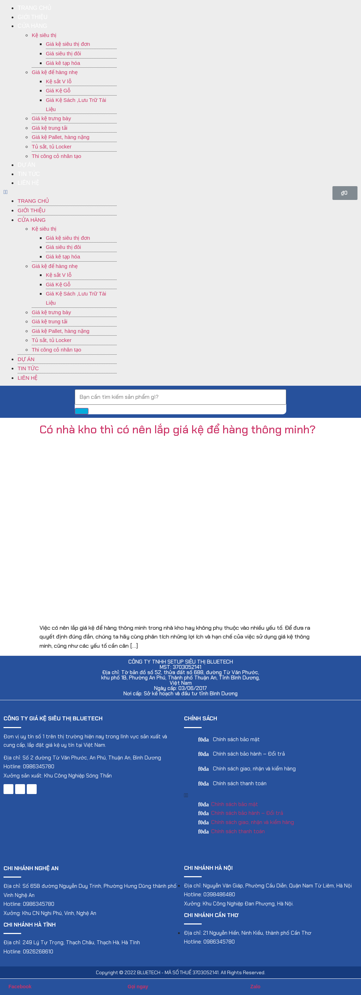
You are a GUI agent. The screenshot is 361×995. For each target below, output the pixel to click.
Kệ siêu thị (44, 35)
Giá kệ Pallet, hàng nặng (61, 137)
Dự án (26, 165)
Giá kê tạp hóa (63, 63)
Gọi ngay (138, 986)
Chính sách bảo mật (236, 739)
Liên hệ (28, 183)
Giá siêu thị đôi (63, 53)
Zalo (255, 986)
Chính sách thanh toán (240, 783)
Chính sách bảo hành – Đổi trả (249, 753)
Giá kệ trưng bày (51, 118)
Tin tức (29, 174)
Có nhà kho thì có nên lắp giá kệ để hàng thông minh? (177, 429)
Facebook (19, 986)
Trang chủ (34, 8)
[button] (60, 192)
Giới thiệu (33, 17)
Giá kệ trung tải (49, 128)
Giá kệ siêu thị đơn (68, 44)
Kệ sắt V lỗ (59, 81)
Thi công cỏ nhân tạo (56, 156)
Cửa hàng (32, 26)
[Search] (81, 411)
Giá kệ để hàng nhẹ (55, 72)
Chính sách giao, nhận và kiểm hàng (254, 768)
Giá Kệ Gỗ (58, 90)
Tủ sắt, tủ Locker (52, 146)
